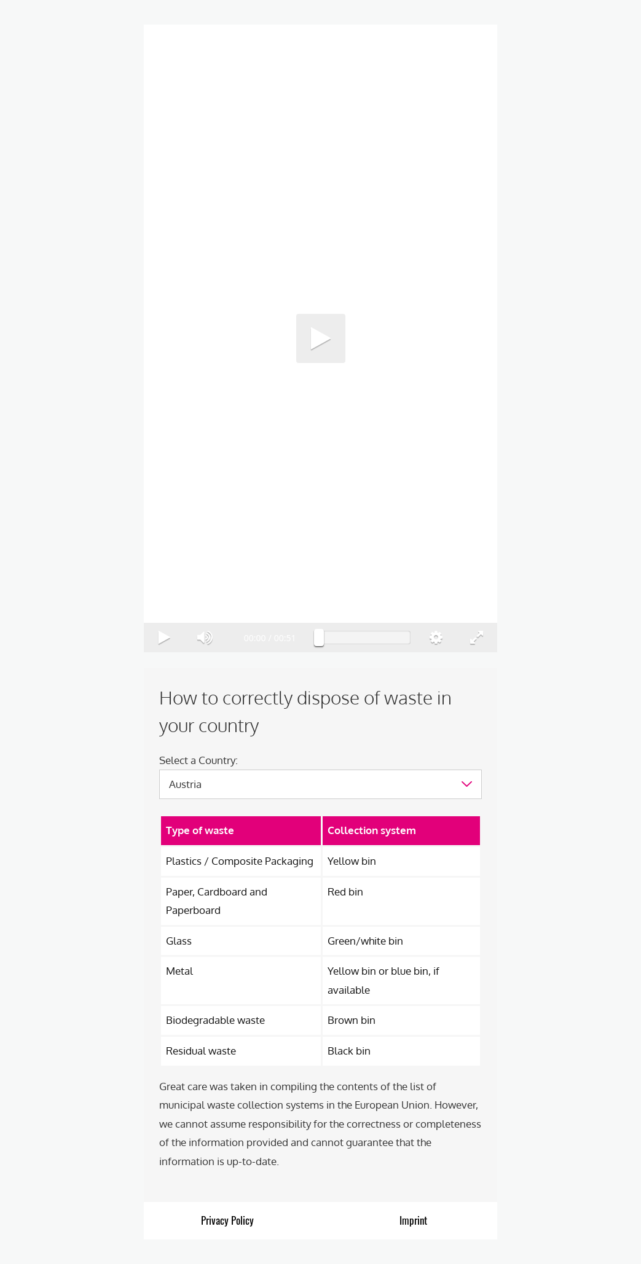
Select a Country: (198, 760)
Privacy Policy (227, 1220)
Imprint (413, 1220)
